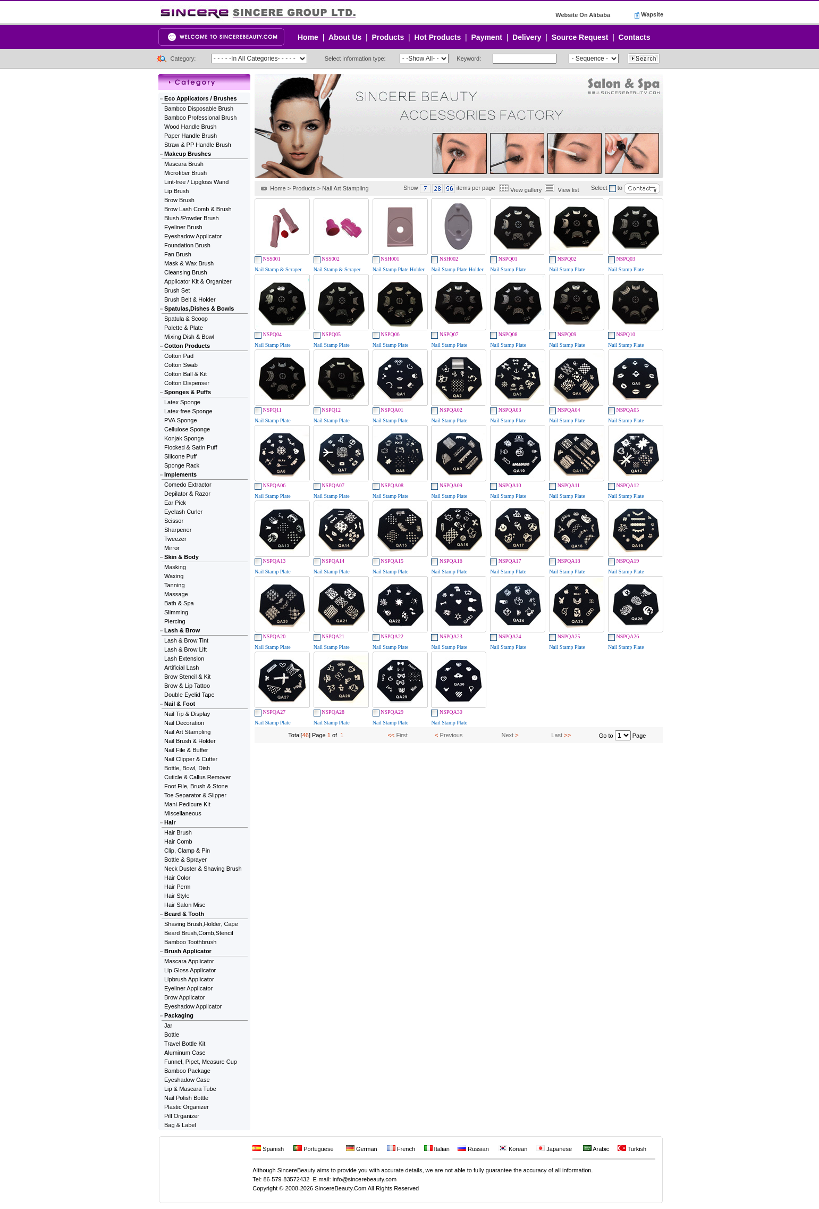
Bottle (171, 1034)
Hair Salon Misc (184, 905)
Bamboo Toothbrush (190, 942)
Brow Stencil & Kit (187, 676)
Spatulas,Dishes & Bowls (199, 308)
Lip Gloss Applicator (190, 970)
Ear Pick (175, 502)
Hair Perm (177, 886)
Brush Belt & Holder (190, 299)
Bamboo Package (187, 1071)
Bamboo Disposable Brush (198, 108)
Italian (437, 1149)
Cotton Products (187, 346)
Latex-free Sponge (188, 411)
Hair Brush (178, 832)
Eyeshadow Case (187, 1080)
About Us (344, 37)
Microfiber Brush (185, 173)
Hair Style (177, 896)
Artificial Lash (181, 667)
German (361, 1149)
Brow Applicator (184, 997)
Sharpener (177, 530)
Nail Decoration (184, 723)
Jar (168, 1025)
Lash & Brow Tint (186, 640)
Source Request (580, 37)
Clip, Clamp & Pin (187, 850)
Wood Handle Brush (190, 126)
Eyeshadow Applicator (193, 236)
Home (308, 37)
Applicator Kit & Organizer (198, 281)
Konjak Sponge (184, 438)
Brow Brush (179, 200)
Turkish (632, 1149)
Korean (513, 1149)
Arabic (596, 1149)
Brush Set (177, 290)
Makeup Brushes (187, 154)
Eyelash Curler (183, 511)
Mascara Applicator (189, 961)
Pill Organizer (181, 1116)
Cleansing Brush (185, 272)
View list (568, 190)
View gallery (526, 190)
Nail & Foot (179, 704)
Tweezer (175, 539)
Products (388, 37)
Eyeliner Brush (183, 227)
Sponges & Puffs (187, 392)
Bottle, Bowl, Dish (187, 768)
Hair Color (177, 877)
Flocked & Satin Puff (190, 447)
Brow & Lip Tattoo (187, 685)
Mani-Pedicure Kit (187, 804)
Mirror (172, 548)
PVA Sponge (180, 420)
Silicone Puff (180, 456)
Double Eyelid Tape (189, 694)
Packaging (178, 1015)
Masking (175, 567)
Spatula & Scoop (186, 318)
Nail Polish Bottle (186, 1098)
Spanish (268, 1149)
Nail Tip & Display (187, 714)
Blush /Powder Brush (191, 218)
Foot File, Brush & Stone (196, 786)
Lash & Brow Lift (185, 649)
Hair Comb (178, 841)
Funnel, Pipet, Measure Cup (200, 1061)
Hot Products (437, 37)
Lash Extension (184, 658)
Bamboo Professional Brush (200, 117)
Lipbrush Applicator (189, 979)
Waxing (173, 576)
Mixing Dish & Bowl (189, 336)
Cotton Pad (178, 356)
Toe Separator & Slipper (195, 795)
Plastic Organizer (186, 1107)
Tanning (174, 585)
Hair (169, 822)
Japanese (554, 1149)
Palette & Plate (183, 327)
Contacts (635, 37)
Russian (473, 1149)
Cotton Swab (181, 365)
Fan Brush (177, 254)
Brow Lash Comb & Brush (198, 209)
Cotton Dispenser (186, 383)
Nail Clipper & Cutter (190, 759)
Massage (176, 594)
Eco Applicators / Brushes (200, 98)
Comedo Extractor (188, 484)
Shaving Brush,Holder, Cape (201, 924)
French (401, 1149)
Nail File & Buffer (186, 750)
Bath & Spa (179, 603)
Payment (486, 37)
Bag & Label (180, 1125)
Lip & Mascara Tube (190, 1089)
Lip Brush (176, 191)
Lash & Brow (182, 630)
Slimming (176, 612)
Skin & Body (181, 557)
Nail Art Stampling (187, 732)
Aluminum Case (185, 1052)
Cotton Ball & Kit (185, 374)
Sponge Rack (181, 465)
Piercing (174, 621)
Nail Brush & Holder (190, 741)
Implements (180, 474)
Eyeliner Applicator (188, 988)
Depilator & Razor (187, 493)
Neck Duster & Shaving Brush (203, 868)
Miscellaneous (182, 813)
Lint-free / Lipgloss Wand (196, 182)
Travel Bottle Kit (184, 1043)
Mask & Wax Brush (189, 263)
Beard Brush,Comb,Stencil (198, 933)
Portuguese (313, 1149)
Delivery (526, 37)
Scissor (173, 521)
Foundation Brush (187, 245)
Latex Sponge (182, 402)
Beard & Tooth (184, 914)
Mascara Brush (184, 164)
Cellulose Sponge (187, 429)
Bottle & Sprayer (185, 859)
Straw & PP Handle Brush (197, 144)
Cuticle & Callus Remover (197, 777)
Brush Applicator (188, 951)
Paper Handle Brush (190, 135)
